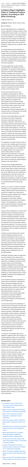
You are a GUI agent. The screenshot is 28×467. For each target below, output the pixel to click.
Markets (8, 3)
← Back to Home (5, 463)
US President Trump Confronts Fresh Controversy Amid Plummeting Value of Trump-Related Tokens (13, 405)
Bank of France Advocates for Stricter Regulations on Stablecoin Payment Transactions (12, 415)
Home (2, 3)
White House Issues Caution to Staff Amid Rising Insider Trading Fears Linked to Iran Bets (14, 422)
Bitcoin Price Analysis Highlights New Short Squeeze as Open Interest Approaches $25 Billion (14, 453)
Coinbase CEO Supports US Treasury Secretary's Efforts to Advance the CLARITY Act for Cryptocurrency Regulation (14, 446)
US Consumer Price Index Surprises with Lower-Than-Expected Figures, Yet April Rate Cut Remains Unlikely (15, 440)
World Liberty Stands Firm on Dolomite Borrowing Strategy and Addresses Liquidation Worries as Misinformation (13, 434)
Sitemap (13, 463)
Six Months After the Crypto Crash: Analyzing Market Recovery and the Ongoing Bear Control (14, 428)
